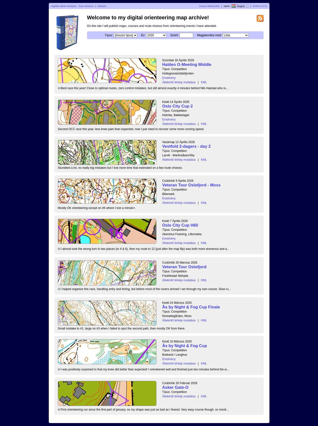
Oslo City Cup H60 (180, 225)
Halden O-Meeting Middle (186, 64)
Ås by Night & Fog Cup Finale (191, 307)
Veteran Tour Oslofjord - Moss (191, 185)
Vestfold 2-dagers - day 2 (186, 146)
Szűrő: (174, 35)
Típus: (109, 35)
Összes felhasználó (209, 6)
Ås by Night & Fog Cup (184, 345)
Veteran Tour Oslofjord (184, 267)
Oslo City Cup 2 (177, 106)
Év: (143, 35)
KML (204, 82)
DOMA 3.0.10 (260, 6)
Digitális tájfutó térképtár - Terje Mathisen (72, 6)
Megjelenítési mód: (209, 35)
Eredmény (169, 78)
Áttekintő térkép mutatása (179, 82)
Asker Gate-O (175, 387)
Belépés (102, 6)
